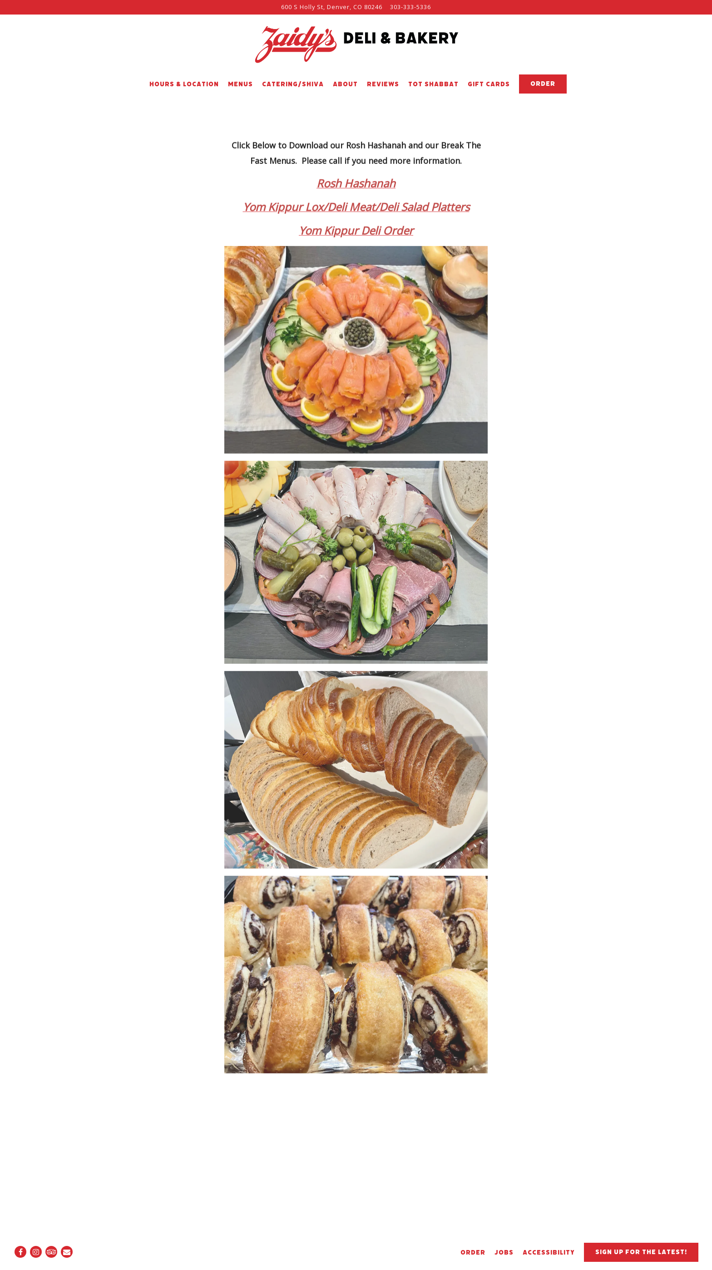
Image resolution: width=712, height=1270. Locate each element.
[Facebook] (20, 1252)
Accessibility (549, 1252)
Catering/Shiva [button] (293, 84)
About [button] (345, 84)
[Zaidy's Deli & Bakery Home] (356, 44)
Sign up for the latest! (641, 1252)
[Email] (67, 1252)
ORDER (472, 1252)
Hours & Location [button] (184, 84)
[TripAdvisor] (51, 1252)
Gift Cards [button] (489, 84)
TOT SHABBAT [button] (433, 84)
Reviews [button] (383, 84)
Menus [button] (240, 84)
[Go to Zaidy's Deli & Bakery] (331, 7)
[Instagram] (36, 1252)
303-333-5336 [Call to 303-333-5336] (410, 7)
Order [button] (542, 83)
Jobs (504, 1252)
